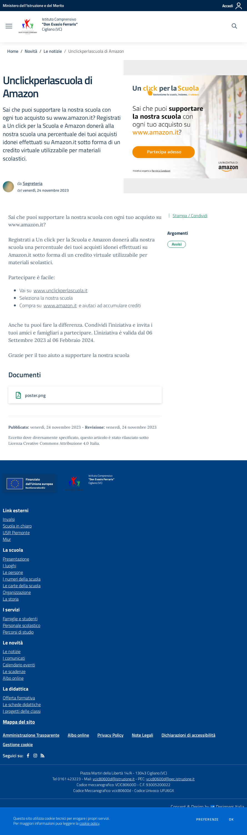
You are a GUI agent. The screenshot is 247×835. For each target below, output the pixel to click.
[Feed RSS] (42, 755)
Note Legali (142, 735)
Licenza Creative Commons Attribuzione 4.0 (48, 443)
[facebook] (28, 755)
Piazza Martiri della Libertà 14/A (106, 773)
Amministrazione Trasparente (31, 735)
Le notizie (53, 51)
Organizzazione (17, 592)
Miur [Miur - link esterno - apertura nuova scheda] (7, 539)
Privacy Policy (110, 735)
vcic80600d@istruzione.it (114, 779)
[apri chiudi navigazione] (9, 26)
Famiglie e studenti (20, 618)
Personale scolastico (21, 625)
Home (12, 51)
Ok (231, 819)
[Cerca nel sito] (234, 26)
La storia (11, 599)
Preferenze (207, 819)
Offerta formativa (19, 697)
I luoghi (9, 565)
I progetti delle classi (22, 711)
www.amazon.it (60, 305)
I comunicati (14, 658)
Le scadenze (14, 671)
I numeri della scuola (22, 579)
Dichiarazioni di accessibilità (188, 735)
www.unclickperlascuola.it (60, 290)
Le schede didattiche (22, 704)
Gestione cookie (18, 744)
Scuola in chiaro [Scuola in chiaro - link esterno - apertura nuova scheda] (17, 525)
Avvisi (177, 244)
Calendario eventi (19, 664)
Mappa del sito (19, 722)
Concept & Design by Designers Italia (207, 806)
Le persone (13, 572)
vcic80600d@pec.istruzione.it (170, 779)
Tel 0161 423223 (66, 779)
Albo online (13, 678)
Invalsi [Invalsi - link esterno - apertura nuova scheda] (9, 519)
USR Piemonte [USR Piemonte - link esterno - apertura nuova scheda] (16, 532)
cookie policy (89, 823)
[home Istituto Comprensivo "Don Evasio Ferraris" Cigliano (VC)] (48, 27)
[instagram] (35, 755)
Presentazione (16, 559)
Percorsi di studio (18, 632)
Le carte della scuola (22, 585)
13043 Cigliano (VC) (151, 773)
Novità (31, 51)
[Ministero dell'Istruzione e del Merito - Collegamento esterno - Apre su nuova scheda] (33, 5)
